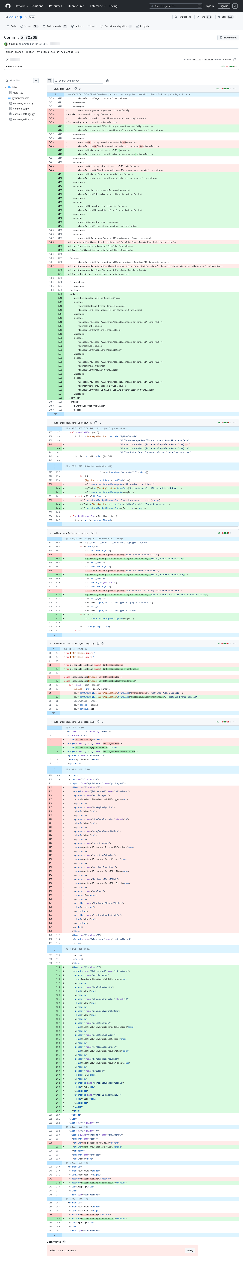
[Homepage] (8, 6)
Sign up (224, 5)
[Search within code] (83, 80)
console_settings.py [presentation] (24, 114)
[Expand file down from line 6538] (62, 414)
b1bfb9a (209, 59)
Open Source (77, 6)
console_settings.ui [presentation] (23, 119)
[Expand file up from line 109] (61, 772)
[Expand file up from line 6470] (62, 95)
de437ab (197, 59)
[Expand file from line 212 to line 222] (61, 1127)
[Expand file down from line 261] (61, 1235)
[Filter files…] (23, 80)
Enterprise (98, 6)
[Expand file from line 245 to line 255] (61, 1199)
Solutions (38, 6)
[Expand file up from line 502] (61, 539)
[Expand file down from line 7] (61, 768)
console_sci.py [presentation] (21, 108)
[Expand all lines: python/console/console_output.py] (107, 422)
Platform (22, 6)
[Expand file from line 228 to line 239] (61, 1163)
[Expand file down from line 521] (61, 635)
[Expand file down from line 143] (61, 464)
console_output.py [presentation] (23, 103)
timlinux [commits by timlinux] (13, 43)
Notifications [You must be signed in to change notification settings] (183, 16)
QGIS (22, 17)
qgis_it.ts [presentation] (18, 92)
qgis (12, 17)
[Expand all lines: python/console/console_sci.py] (103, 533)
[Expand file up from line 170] (61, 951)
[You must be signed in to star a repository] (225, 17)
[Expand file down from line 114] (61, 947)
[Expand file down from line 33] (60, 713)
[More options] (235, 88)
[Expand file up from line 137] (61, 429)
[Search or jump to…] (175, 5)
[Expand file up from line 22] (60, 649)
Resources (57, 6)
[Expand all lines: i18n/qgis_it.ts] (86, 88)
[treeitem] (24, 90)
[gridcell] (146, 95)
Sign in (210, 5)
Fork (204, 17)
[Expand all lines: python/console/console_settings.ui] (109, 721)
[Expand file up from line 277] (61, 468)
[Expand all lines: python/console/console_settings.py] (109, 643)
